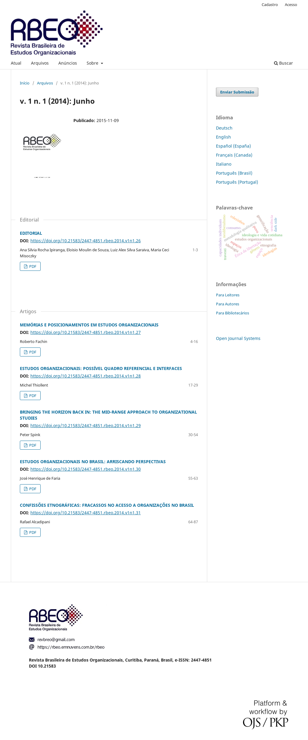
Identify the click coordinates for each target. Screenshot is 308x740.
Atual (16, 63)
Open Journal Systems (238, 338)
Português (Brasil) (234, 173)
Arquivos (40, 63)
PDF (32, 266)
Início (24, 83)
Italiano (223, 164)
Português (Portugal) (237, 182)
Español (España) (233, 146)
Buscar (283, 63)
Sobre (93, 63)
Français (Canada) (234, 155)
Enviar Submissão (237, 92)
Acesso (291, 4)
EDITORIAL (31, 233)
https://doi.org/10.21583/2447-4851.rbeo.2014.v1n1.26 (85, 240)
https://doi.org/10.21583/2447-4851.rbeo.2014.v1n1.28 (85, 376)
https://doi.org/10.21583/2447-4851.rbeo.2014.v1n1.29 (85, 425)
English (223, 137)
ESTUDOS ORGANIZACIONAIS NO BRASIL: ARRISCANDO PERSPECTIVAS (93, 461)
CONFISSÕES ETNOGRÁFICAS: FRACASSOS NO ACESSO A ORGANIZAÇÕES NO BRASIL (107, 505)
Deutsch (224, 128)
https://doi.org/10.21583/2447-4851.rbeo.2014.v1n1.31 (85, 512)
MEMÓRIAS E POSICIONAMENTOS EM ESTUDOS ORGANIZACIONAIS (89, 325)
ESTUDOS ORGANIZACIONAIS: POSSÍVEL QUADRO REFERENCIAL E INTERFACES (101, 368)
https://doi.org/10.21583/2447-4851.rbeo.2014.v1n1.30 (85, 469)
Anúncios (67, 63)
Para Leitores (227, 295)
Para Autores (227, 304)
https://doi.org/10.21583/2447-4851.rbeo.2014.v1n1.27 (85, 332)
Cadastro (270, 4)
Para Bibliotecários (232, 313)
